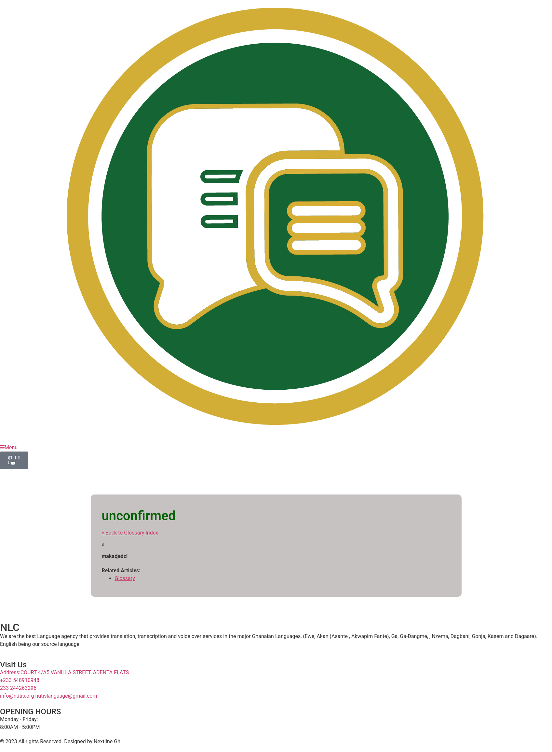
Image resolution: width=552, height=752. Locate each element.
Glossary (125, 578)
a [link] (103, 544)
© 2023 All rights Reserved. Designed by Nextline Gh (60, 741)
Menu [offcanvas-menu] (9, 447)
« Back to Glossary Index (130, 533)
